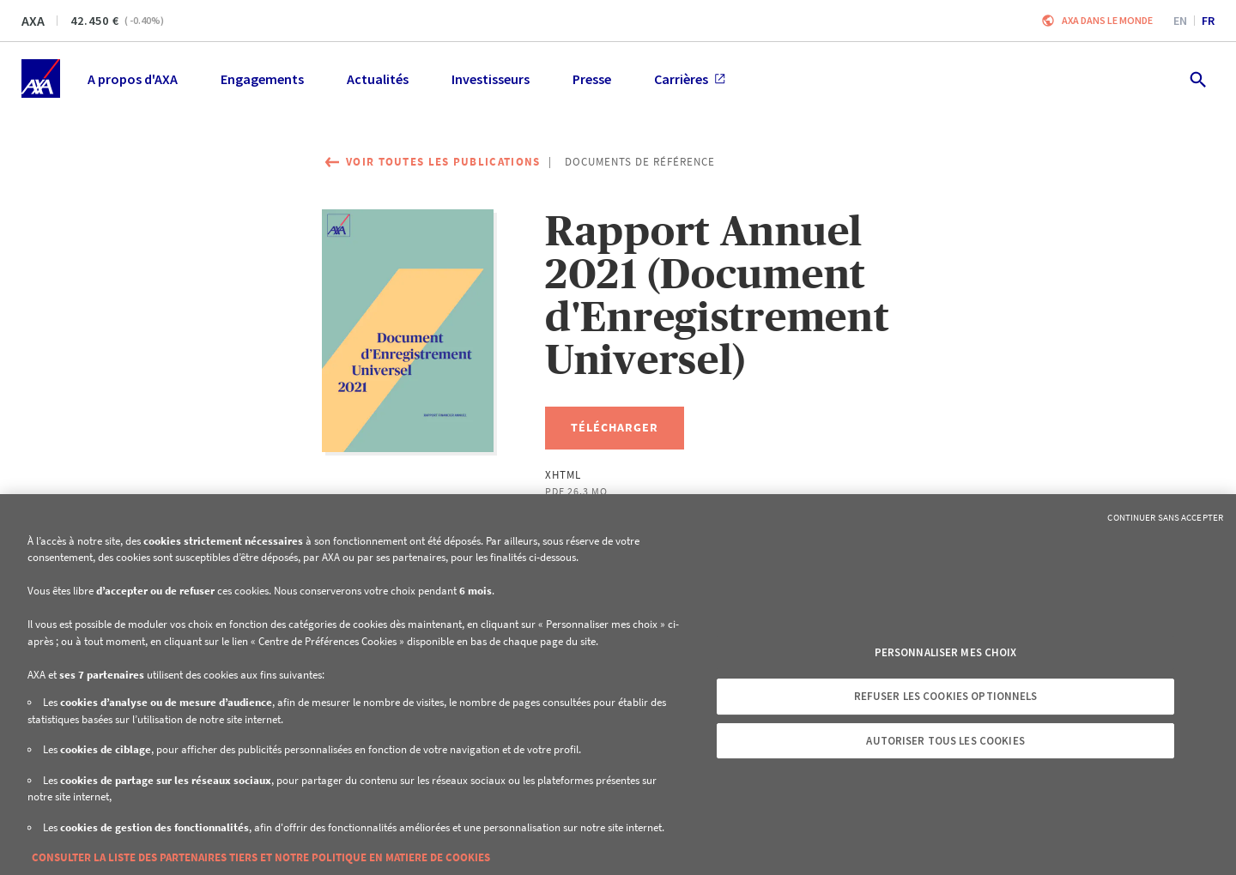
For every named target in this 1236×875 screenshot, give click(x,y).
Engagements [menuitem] (262, 79)
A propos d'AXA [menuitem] (133, 79)
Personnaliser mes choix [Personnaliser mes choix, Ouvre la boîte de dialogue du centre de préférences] (946, 652)
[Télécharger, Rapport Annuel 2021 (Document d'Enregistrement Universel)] (614, 428)
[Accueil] (40, 78)
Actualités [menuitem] (378, 79)
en (1180, 20)
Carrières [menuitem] (689, 79)
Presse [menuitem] (592, 79)
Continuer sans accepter (1165, 517)
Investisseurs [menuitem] (490, 79)
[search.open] (1197, 78)
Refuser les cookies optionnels (946, 696)
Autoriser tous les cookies (945, 740)
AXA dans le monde (1107, 20)
